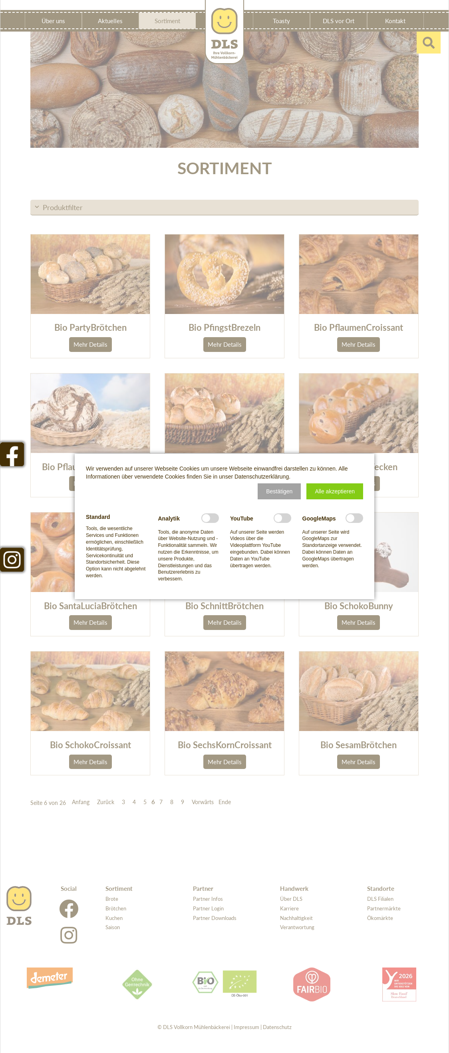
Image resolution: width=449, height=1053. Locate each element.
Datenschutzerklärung (261, 476)
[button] (279, 491)
